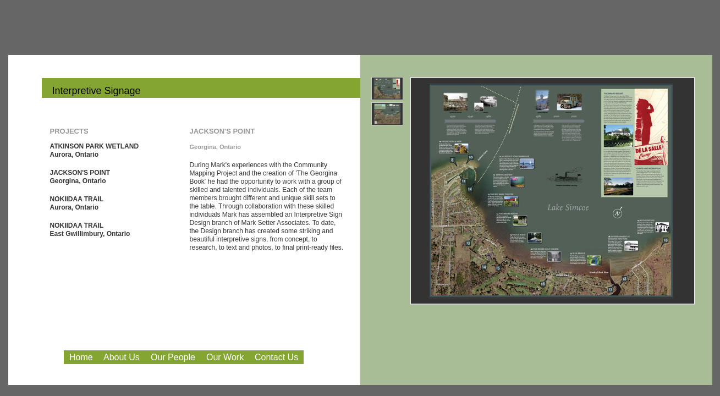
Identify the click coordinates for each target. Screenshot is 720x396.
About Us (121, 357)
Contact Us (276, 357)
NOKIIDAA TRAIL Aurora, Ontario (77, 203)
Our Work (225, 357)
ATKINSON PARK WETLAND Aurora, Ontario (94, 150)
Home (81, 357)
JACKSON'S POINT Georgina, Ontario (80, 177)
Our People (173, 357)
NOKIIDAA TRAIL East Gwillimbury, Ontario (90, 230)
